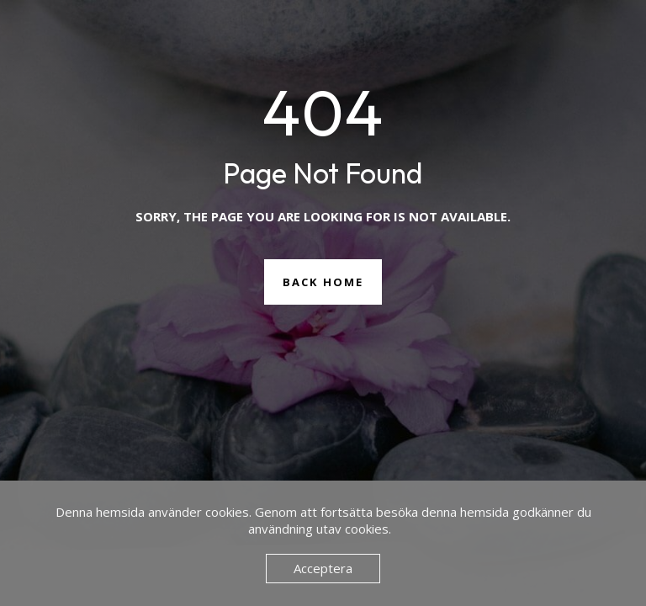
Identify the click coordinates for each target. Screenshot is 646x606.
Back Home (323, 282)
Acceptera (323, 568)
